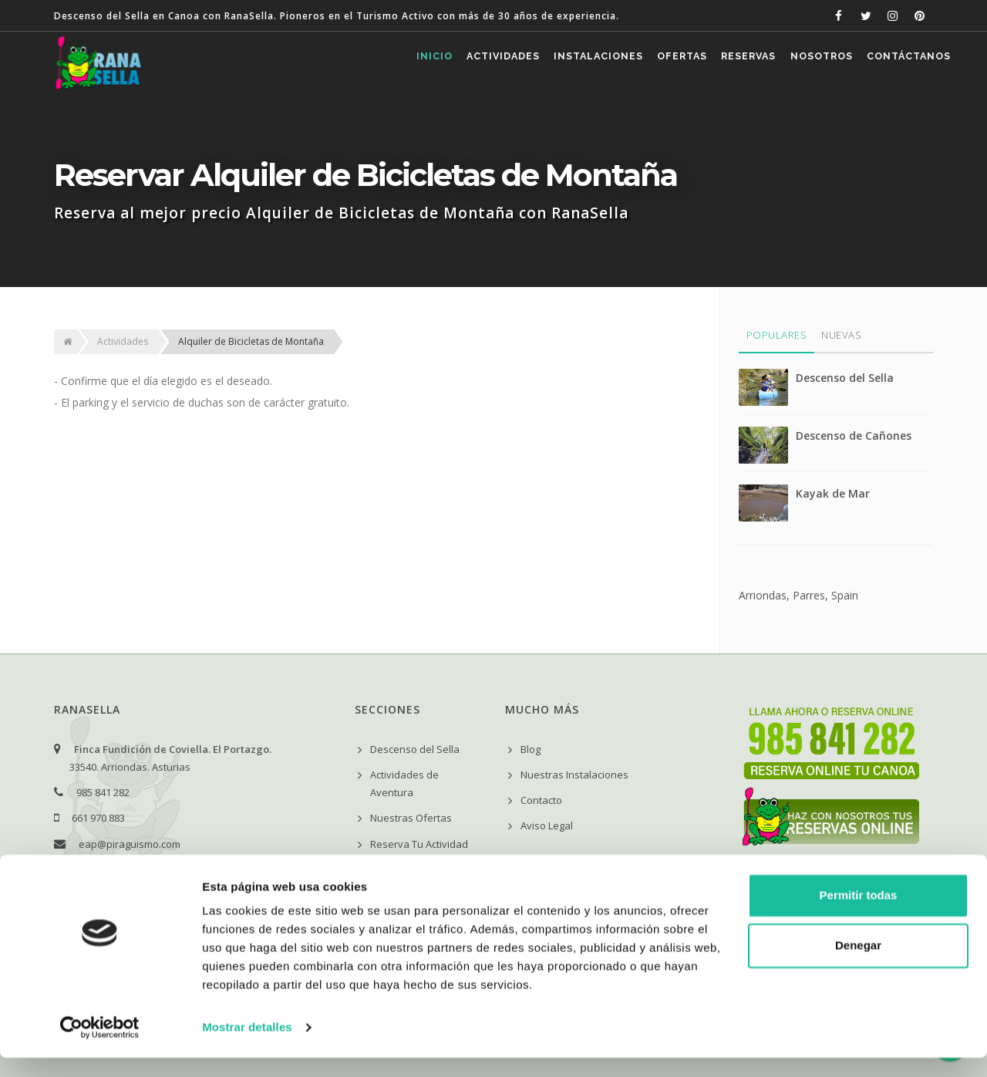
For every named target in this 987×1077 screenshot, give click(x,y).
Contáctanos (903, 63)
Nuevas (841, 335)
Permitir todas (859, 914)
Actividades (437, 63)
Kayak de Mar (833, 493)
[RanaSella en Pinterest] (919, 15)
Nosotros (804, 63)
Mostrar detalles (247, 1046)
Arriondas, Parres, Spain (798, 595)
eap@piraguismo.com (129, 844)
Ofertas (640, 63)
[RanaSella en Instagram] (892, 15)
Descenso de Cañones (853, 435)
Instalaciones (545, 63)
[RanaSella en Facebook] (838, 15)
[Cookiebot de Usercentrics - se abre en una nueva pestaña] (99, 1046)
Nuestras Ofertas (411, 818)
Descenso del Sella (845, 377)
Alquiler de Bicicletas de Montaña (251, 341)
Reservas (719, 63)
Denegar (858, 964)
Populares (776, 335)
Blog (530, 749)
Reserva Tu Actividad (419, 844)
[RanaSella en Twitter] (865, 15)
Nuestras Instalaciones (574, 775)
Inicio (357, 63)
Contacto (541, 800)
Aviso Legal (546, 825)
